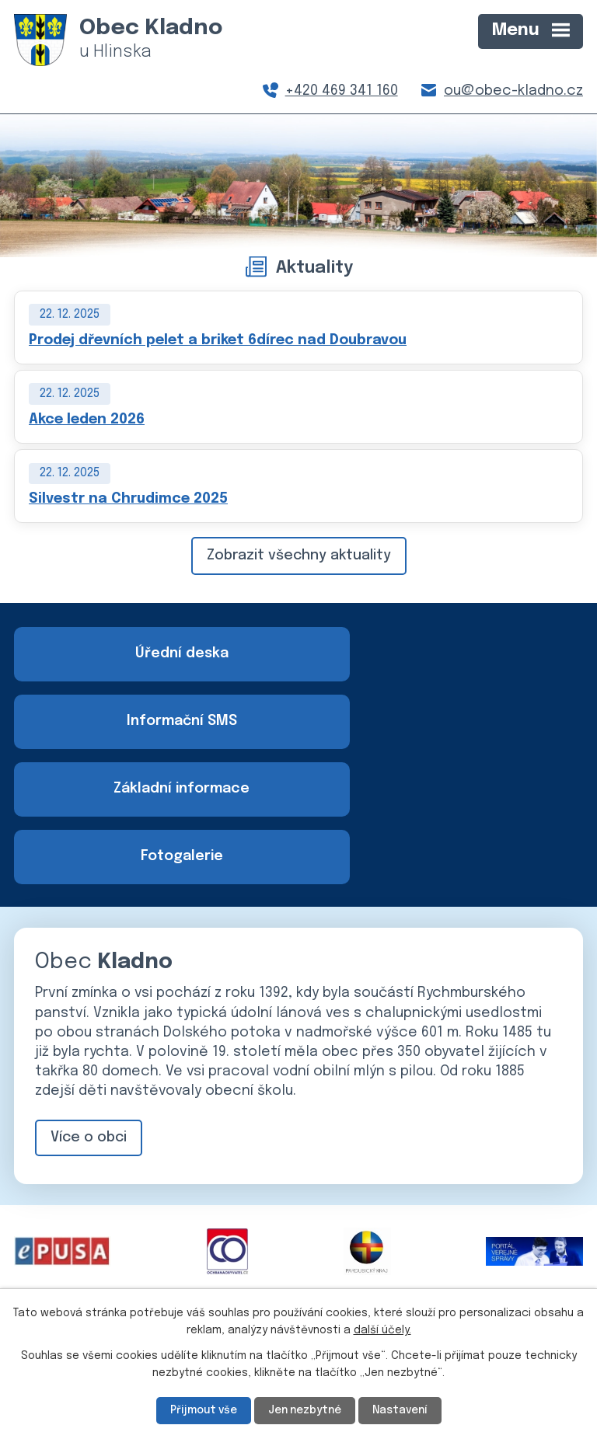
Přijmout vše (201, 1410)
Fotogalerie (444, 722)
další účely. (382, 1330)
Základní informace (153, 722)
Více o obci (89, 1004)
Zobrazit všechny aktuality (299, 556)
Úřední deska (153, 653)
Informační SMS (444, 653)
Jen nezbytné (305, 1410)
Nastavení (402, 1410)
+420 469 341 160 (341, 91)
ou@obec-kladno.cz (513, 91)
